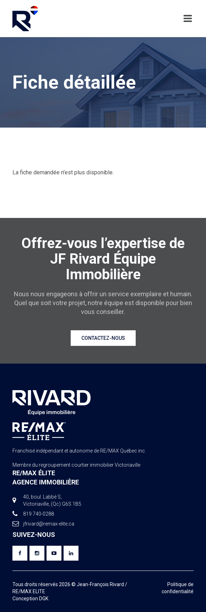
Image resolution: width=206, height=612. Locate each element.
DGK (43, 598)
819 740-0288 (38, 514)
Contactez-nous (103, 338)
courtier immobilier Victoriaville (105, 465)
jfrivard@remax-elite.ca (48, 524)
